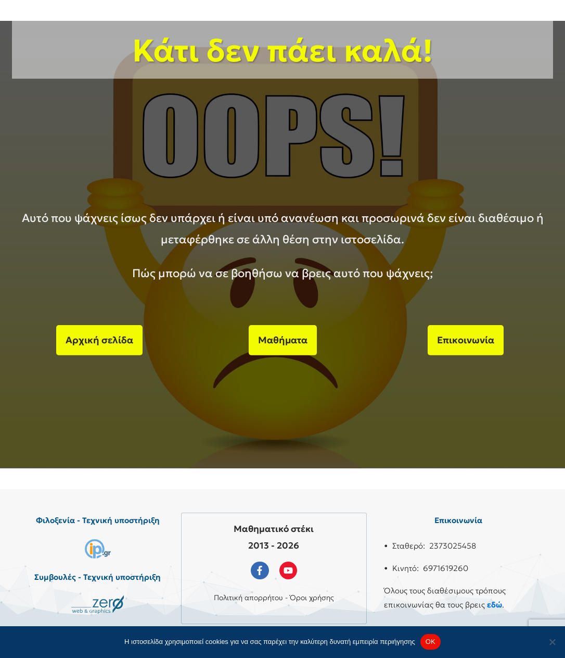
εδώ (494, 605)
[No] (552, 642)
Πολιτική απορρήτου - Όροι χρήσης (274, 597)
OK (430, 641)
